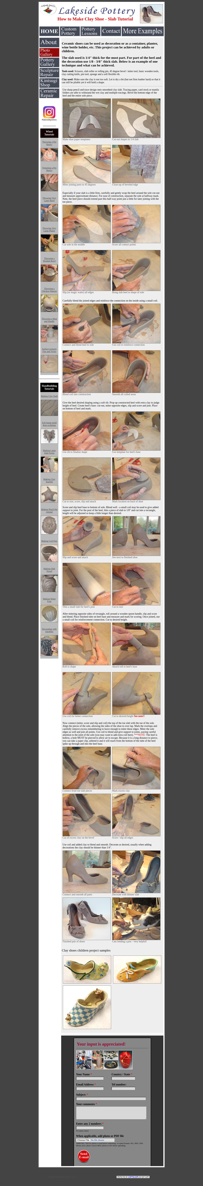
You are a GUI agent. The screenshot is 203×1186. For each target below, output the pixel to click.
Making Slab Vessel (49, 569)
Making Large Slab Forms (49, 451)
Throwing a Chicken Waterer (49, 289)
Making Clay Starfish (49, 480)
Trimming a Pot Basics (49, 169)
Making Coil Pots (49, 541)
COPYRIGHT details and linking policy (90, 1177)
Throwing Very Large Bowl (49, 199)
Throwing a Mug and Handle (49, 320)
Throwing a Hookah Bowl (49, 259)
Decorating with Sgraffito (49, 630)
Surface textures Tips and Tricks (49, 350)
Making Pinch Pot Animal (49, 510)
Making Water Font (49, 600)
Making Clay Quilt (49, 396)
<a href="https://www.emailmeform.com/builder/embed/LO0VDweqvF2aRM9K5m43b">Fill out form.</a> (112, 1101)
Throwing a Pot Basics (49, 143)
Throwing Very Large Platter (49, 229)
